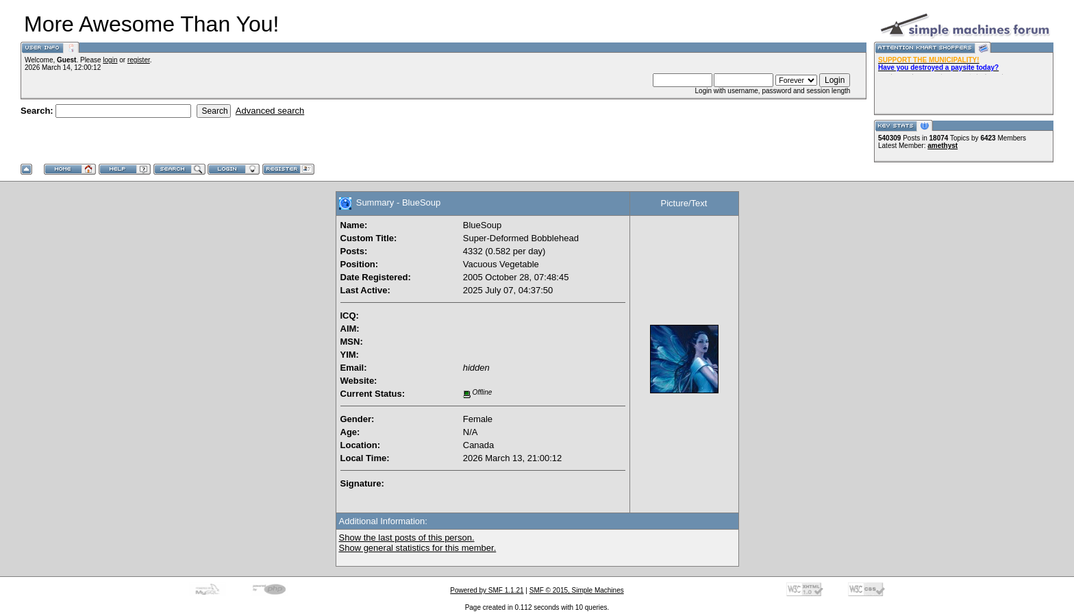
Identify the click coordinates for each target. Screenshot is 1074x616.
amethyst (942, 145)
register (138, 60)
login (110, 60)
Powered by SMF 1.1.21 (486, 590)
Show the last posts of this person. (407, 537)
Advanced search (270, 111)
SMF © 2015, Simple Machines (576, 590)
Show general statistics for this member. (418, 548)
